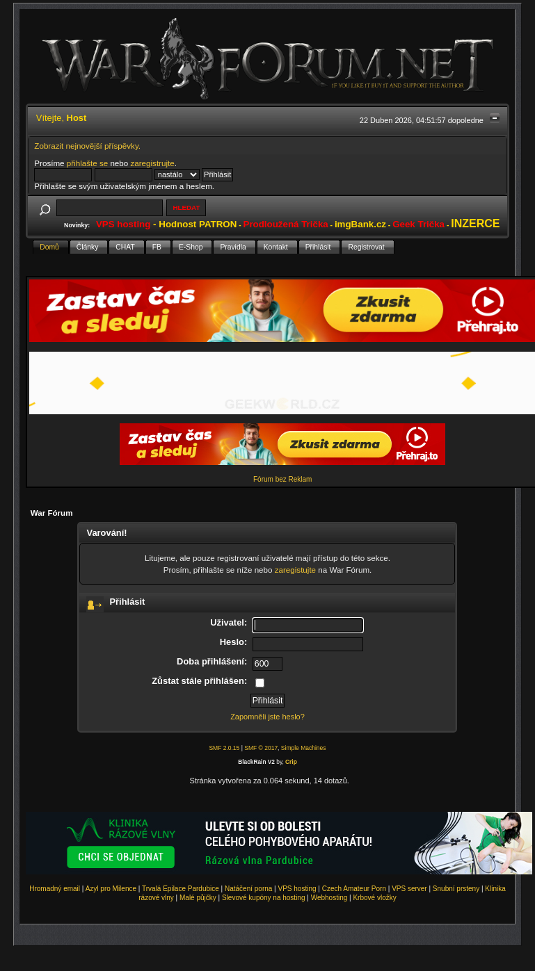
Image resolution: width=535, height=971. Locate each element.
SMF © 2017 (261, 747)
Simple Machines (303, 747)
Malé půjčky (197, 897)
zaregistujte (295, 569)
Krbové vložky (374, 897)
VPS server (409, 888)
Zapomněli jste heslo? (267, 716)
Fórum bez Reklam (282, 479)
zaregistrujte (152, 163)
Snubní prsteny (456, 888)
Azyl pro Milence (111, 888)
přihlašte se (87, 163)
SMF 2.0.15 (224, 747)
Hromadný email (54, 888)
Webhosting (329, 897)
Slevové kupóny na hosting (263, 897)
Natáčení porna (248, 888)
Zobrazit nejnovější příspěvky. (87, 145)
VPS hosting (297, 888)
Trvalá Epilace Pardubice (180, 888)
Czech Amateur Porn (354, 888)
